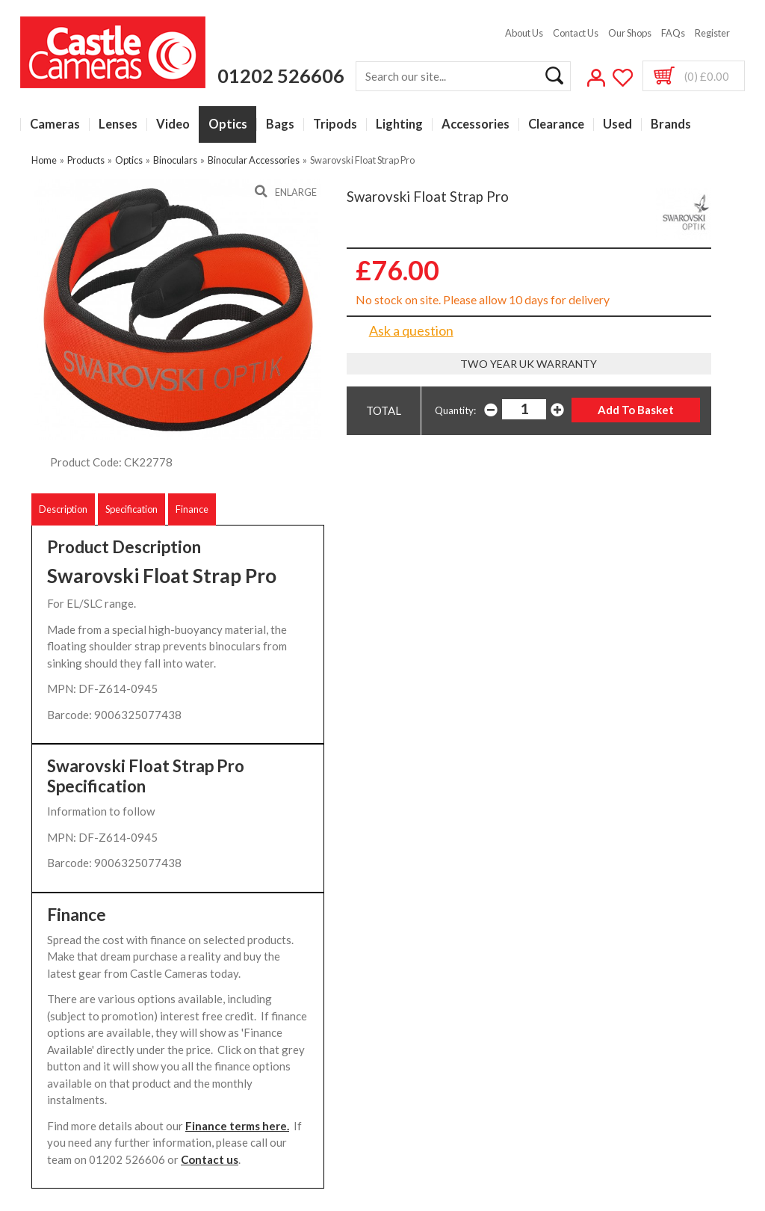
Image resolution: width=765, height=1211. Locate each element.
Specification (131, 509)
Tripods (335, 124)
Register (712, 33)
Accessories (476, 124)
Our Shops (629, 33)
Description (63, 509)
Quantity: (455, 410)
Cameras (55, 124)
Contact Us (575, 33)
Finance (192, 509)
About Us (524, 33)
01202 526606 (280, 75)
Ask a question (411, 330)
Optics (227, 124)
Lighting (399, 124)
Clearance (556, 124)
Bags (280, 124)
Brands (671, 124)
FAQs (673, 33)
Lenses (118, 124)
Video (173, 124)
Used (617, 124)
